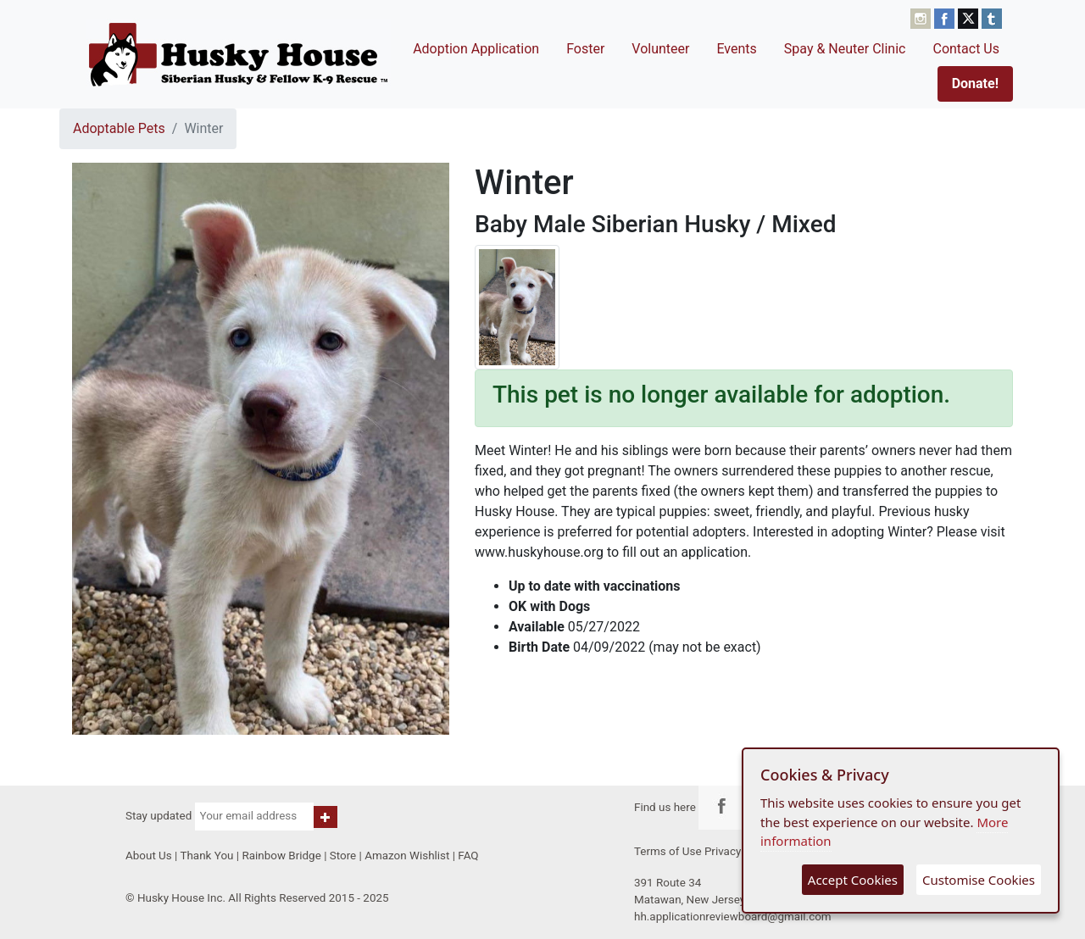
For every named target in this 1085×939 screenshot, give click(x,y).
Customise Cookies (978, 879)
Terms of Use (668, 851)
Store (343, 855)
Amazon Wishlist (406, 855)
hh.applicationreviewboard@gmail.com (733, 916)
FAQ (468, 855)
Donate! (975, 83)
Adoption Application (476, 49)
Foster (585, 49)
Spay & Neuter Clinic (845, 49)
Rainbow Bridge (281, 855)
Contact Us (965, 49)
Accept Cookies (853, 879)
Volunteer (660, 49)
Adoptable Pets (119, 128)
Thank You (206, 855)
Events (736, 49)
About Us (148, 855)
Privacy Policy (739, 851)
